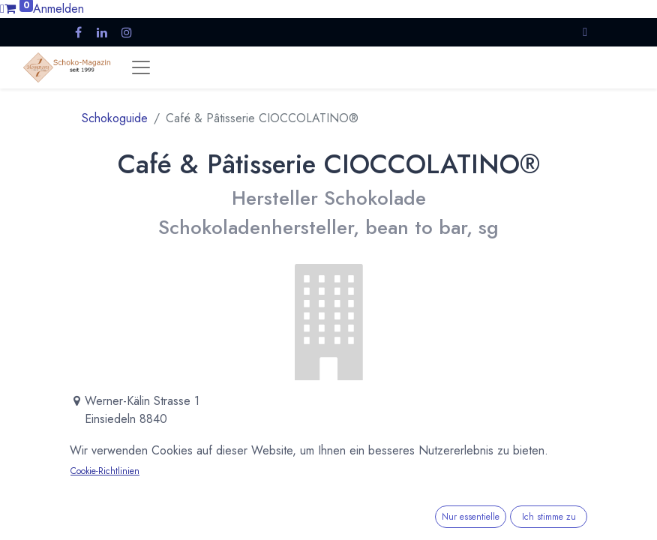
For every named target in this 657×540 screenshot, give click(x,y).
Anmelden (58, 8)
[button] (585, 31)
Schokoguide (115, 118)
